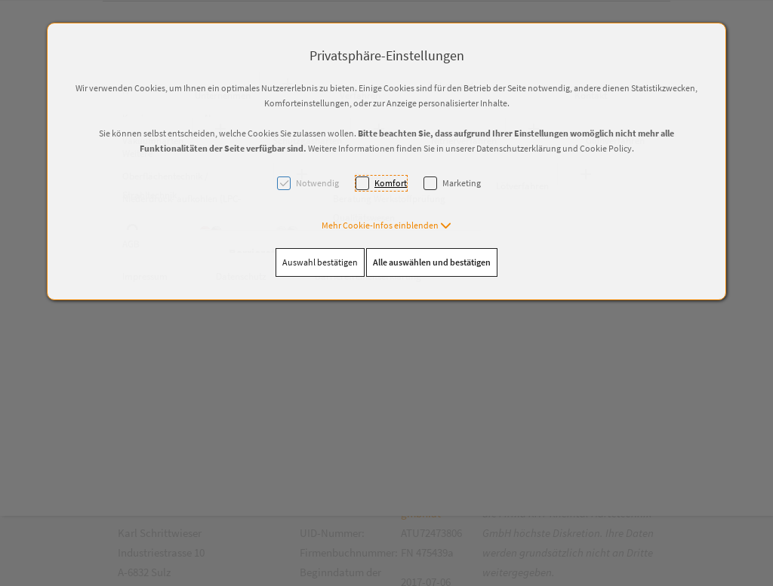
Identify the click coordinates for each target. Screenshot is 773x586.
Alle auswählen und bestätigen (432, 262)
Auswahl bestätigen (320, 262)
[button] (386, 225)
